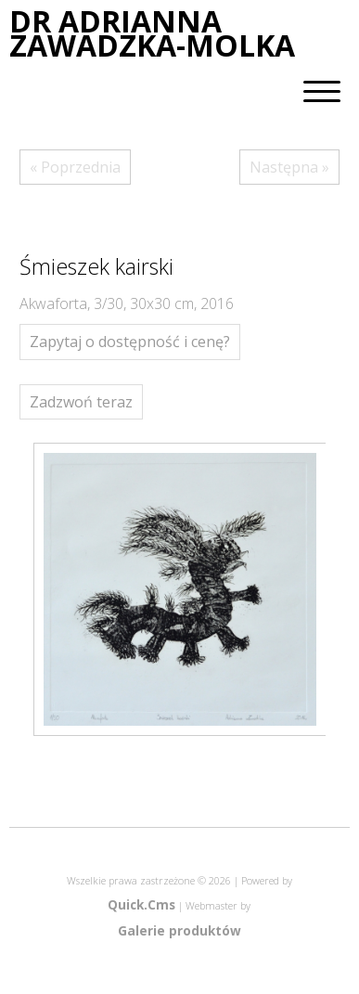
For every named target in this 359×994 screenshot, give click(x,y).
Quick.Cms (141, 904)
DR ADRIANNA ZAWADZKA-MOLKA (152, 33)
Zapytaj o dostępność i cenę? (130, 341)
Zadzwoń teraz (81, 402)
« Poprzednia (75, 167)
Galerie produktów (179, 930)
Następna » (289, 167)
